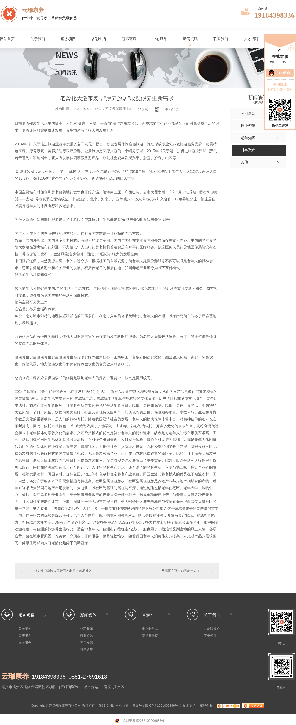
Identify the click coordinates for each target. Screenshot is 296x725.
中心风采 (159, 39)
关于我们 (37, 39)
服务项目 (68, 39)
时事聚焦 (86, 649)
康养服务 (24, 635)
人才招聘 (251, 39)
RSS (102, 705)
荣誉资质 (210, 635)
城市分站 (90, 687)
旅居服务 (24, 642)
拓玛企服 (206, 705)
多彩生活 (98, 39)
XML (110, 705)
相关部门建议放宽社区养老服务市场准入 (63, 571)
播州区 (118, 687)
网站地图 (121, 705)
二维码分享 (170, 109)
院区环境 (129, 39)
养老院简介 (212, 629)
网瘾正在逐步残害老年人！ (180, 571)
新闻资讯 (190, 39)
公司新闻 (86, 629)
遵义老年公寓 (151, 629)
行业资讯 (86, 635)
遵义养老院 (150, 635)
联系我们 (220, 39)
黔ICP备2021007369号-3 (163, 705)
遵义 (107, 687)
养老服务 (24, 629)
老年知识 (86, 642)
